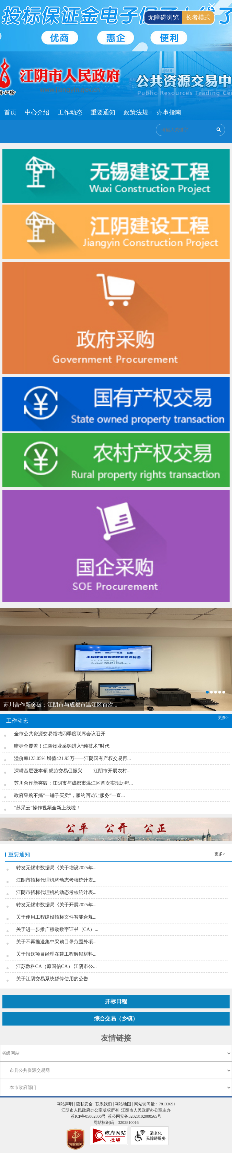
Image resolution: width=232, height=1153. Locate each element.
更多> (223, 717)
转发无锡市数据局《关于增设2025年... (56, 867)
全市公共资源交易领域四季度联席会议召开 (59, 733)
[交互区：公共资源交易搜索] (190, 130)
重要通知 (103, 112)
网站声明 (65, 1104)
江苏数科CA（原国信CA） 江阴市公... (56, 966)
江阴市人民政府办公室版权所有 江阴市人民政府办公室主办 (116, 1110)
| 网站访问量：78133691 (153, 1104)
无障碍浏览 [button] (163, 17)
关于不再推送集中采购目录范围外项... (56, 941)
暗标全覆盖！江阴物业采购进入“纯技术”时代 (61, 746)
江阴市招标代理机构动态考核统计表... (56, 880)
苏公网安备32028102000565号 (134, 1116)
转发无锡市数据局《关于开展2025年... (56, 904)
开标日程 (116, 1001)
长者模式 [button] (198, 17)
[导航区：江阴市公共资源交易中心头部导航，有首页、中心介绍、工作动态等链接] (92, 112)
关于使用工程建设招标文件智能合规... (56, 917)
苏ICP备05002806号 (88, 1116)
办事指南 (168, 112)
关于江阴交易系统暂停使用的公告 (52, 978)
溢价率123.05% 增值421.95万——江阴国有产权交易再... (72, 758)
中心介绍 (37, 112)
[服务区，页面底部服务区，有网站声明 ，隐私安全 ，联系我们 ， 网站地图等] (116, 1124)
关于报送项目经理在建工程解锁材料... (56, 954)
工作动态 (70, 112)
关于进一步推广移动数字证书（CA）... (57, 929)
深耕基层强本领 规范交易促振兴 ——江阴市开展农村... (72, 770)
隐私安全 (84, 1104)
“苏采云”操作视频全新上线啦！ (47, 807)
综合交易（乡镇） (116, 1018)
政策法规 (136, 112)
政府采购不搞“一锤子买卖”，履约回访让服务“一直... (69, 795)
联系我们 (103, 1104)
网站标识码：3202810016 (116, 1122)
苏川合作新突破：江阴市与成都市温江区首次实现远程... (73, 783)
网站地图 (123, 1104)
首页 (10, 112)
